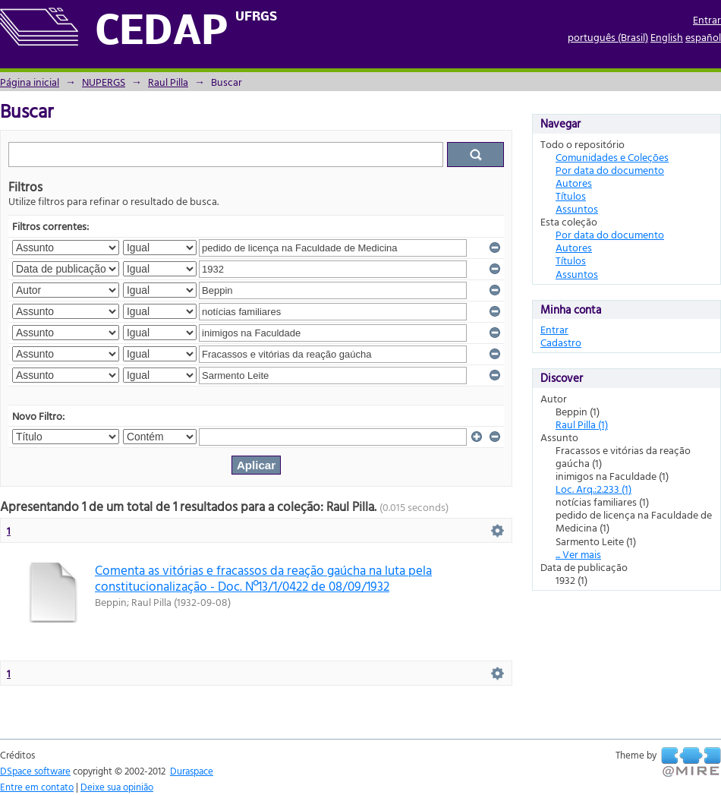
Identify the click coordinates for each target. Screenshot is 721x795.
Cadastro (560, 342)
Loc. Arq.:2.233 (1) (593, 489)
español (703, 37)
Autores (574, 183)
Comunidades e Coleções (612, 157)
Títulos (571, 195)
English (666, 37)
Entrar (707, 19)
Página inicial (29, 82)
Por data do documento (610, 170)
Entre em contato (37, 786)
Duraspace (191, 770)
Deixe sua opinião (116, 786)
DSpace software (35, 770)
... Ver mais (578, 554)
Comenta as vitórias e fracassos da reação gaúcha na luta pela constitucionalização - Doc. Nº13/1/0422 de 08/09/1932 (263, 577)
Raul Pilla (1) (582, 424)
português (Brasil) (608, 37)
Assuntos (577, 208)
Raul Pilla (168, 82)
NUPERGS (103, 82)
